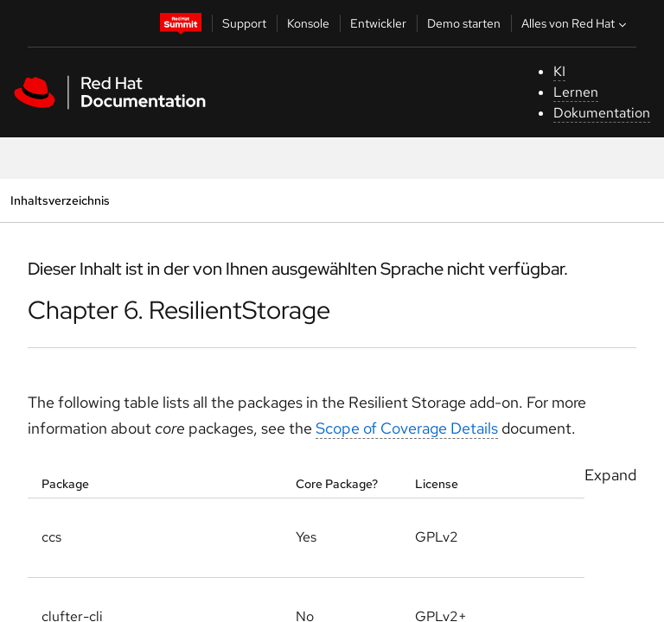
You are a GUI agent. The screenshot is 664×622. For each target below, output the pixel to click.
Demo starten (464, 23)
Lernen (575, 92)
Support (244, 23)
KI (559, 71)
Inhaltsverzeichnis (60, 200)
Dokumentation (601, 113)
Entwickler (378, 23)
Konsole (308, 23)
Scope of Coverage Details (407, 428)
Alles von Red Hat (575, 23)
